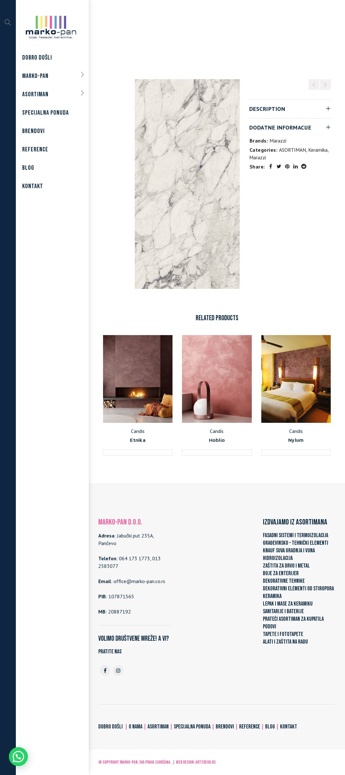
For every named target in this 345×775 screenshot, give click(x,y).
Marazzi (219, 38)
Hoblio (217, 440)
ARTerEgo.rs (205, 762)
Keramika (195, 38)
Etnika (138, 440)
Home (140, 38)
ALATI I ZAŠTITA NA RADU (285, 641)
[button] (18, 756)
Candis (138, 431)
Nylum (295, 440)
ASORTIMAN (166, 38)
